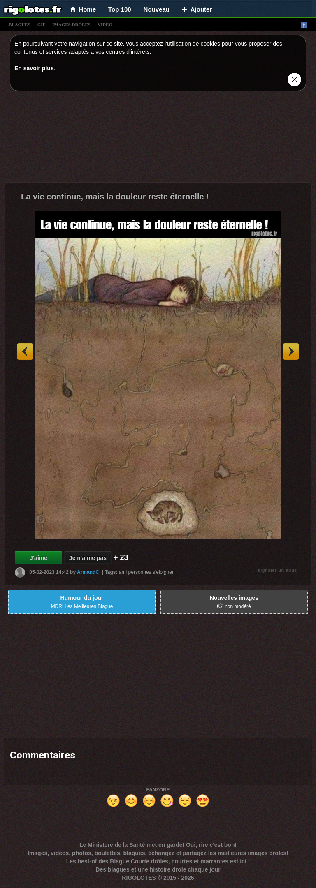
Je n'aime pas (88, 558)
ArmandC (88, 572)
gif (41, 24)
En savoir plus (34, 68)
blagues (19, 24)
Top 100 (119, 9)
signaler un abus (277, 570)
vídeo (105, 24)
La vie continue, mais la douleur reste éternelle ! (115, 196)
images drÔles (71, 24)
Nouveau (157, 9)
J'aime (38, 558)
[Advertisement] (158, 138)
